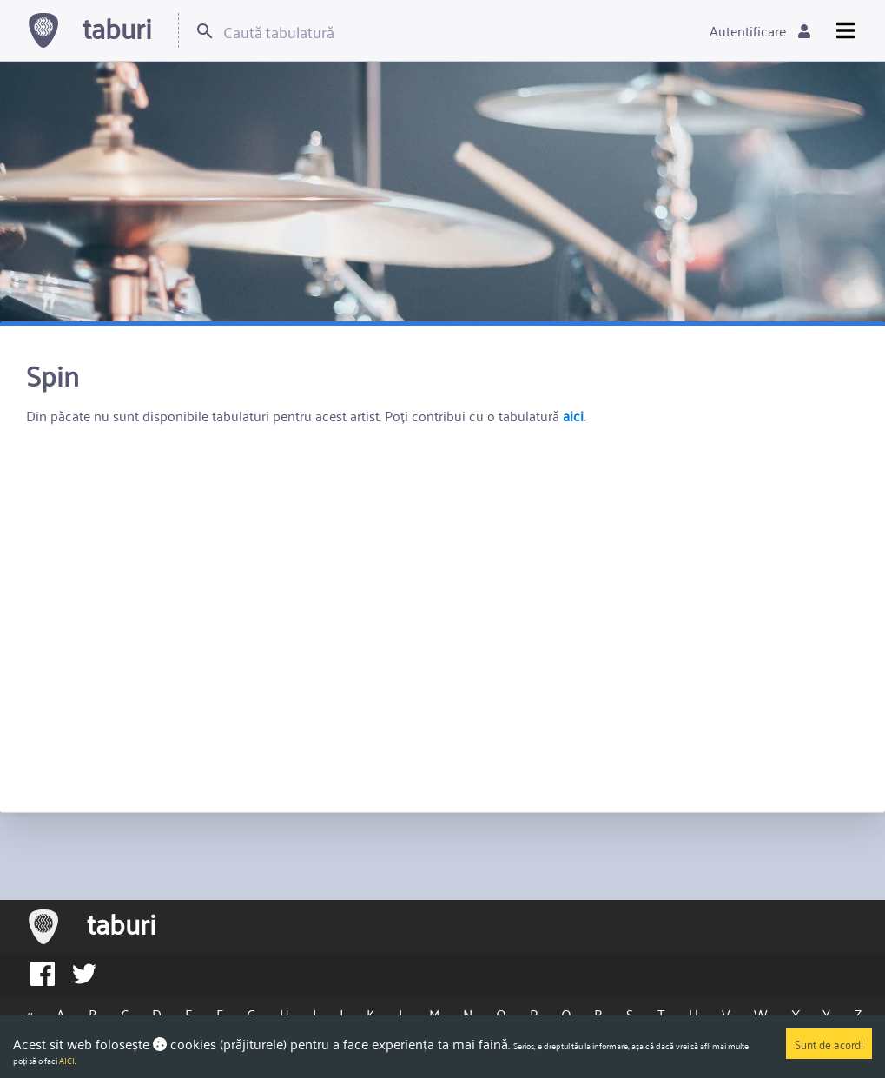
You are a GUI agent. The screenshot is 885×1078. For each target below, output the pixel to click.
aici (573, 415)
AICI (67, 1060)
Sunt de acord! (829, 1044)
